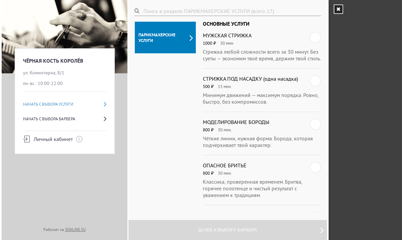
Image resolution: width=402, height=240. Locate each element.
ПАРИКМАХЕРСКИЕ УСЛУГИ (165, 37)
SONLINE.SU (75, 229)
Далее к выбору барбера (261, 230)
